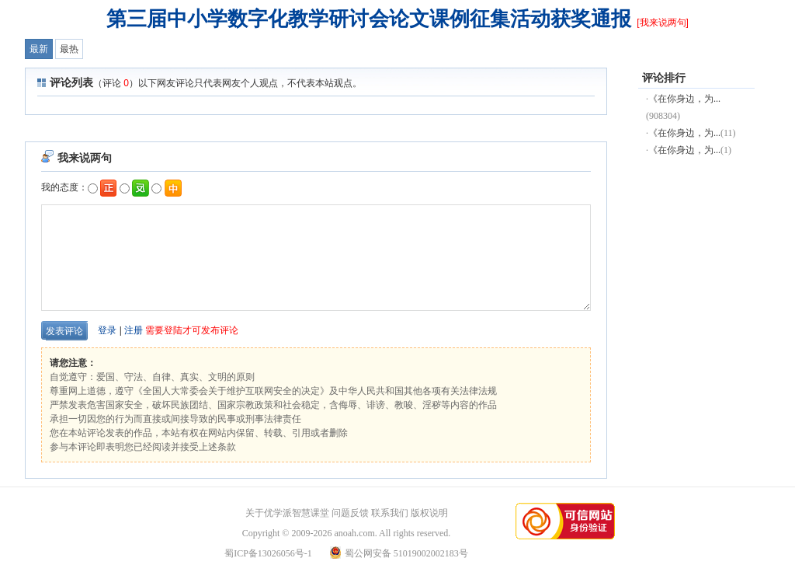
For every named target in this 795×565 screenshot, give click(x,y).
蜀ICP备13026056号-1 (268, 553)
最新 (39, 49)
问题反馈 (350, 512)
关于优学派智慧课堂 (287, 512)
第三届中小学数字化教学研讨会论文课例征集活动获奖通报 (368, 18)
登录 (107, 330)
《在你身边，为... (684, 98)
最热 (69, 49)
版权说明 (429, 512)
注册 (133, 330)
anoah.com (354, 533)
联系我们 (389, 512)
